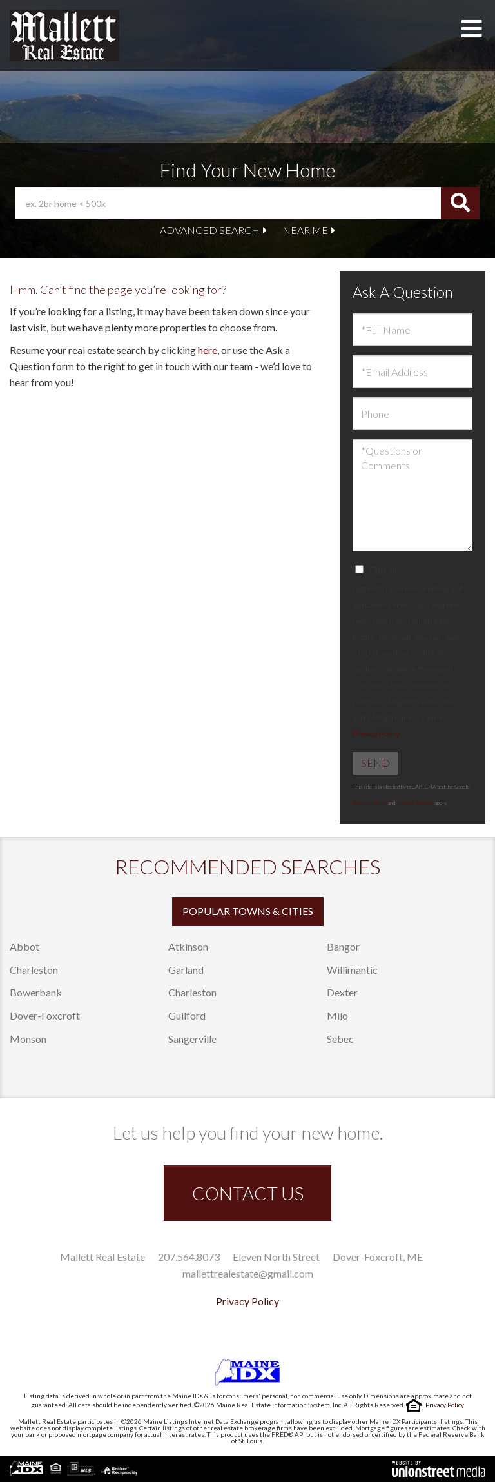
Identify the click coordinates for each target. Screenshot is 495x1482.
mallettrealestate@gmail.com (247, 1273)
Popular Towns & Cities (247, 911)
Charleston (34, 969)
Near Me (305, 230)
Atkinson (188, 946)
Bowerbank (36, 992)
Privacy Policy (376, 733)
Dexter (342, 992)
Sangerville (192, 1038)
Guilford (187, 1015)
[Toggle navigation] (472, 29)
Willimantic (352, 969)
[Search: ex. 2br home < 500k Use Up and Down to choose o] (228, 203)
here (207, 350)
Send (375, 762)
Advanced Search (210, 230)
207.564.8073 (189, 1256)
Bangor (343, 946)
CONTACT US (248, 1193)
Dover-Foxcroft (45, 1015)
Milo (337, 1015)
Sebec (340, 1038)
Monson (28, 1038)
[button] (460, 203)
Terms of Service (414, 803)
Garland (186, 969)
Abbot (24, 946)
